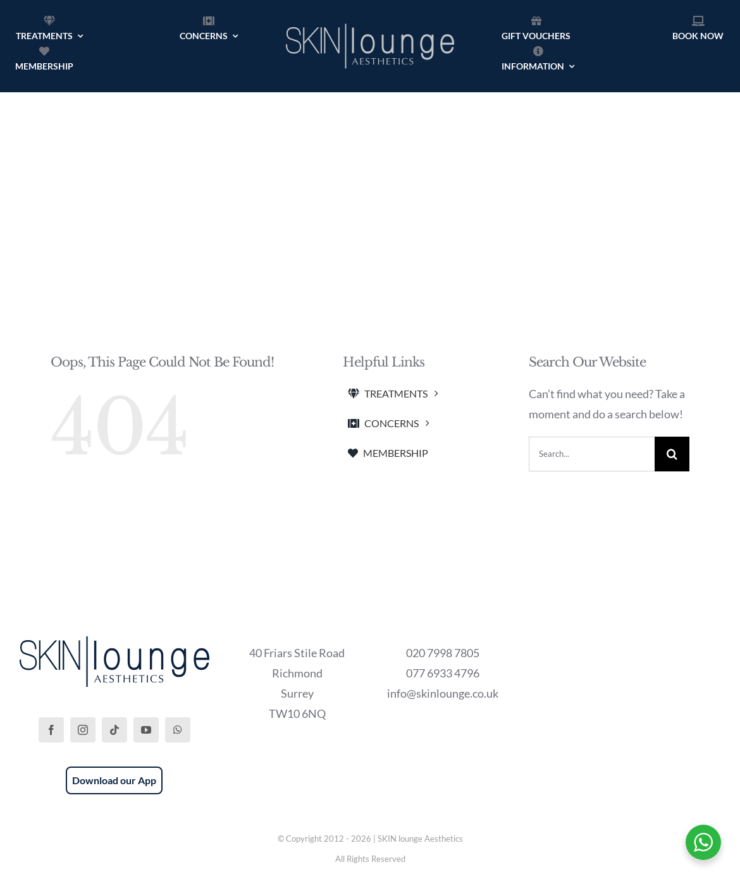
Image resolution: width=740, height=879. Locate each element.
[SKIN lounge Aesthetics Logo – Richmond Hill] (370, 21)
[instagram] (83, 730)
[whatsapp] (177, 730)
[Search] (672, 454)
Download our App (114, 780)
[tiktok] (114, 730)
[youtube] (146, 730)
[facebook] (51, 730)
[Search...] (592, 454)
